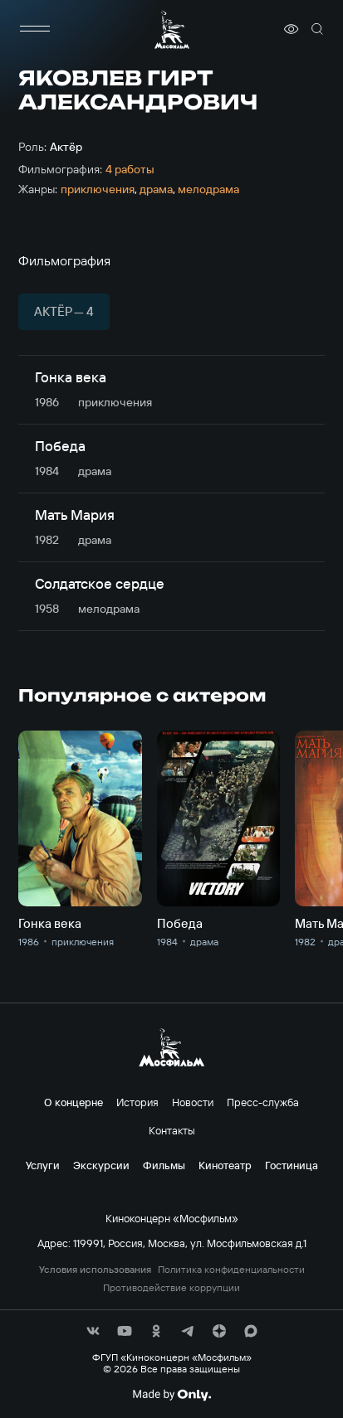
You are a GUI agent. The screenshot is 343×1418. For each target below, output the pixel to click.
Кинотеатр (225, 1165)
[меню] (34, 29)
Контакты (172, 1130)
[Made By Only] (171, 1394)
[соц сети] (93, 1330)
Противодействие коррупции (171, 1288)
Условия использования (95, 1269)
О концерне (73, 1102)
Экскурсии (101, 1165)
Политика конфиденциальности (231, 1269)
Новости (192, 1102)
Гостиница (291, 1165)
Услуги (43, 1165)
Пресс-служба (263, 1102)
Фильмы (164, 1165)
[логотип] (171, 29)
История (137, 1102)
